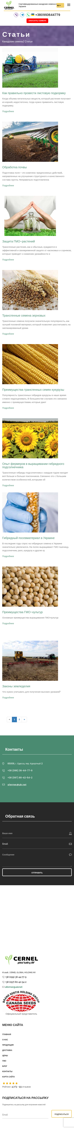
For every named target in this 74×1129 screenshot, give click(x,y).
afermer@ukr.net (17, 784)
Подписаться (62, 1114)
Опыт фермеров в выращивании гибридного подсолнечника (33, 465)
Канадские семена (12, 41)
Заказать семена (37, 20)
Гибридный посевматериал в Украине (28, 538)
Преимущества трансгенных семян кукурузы (33, 390)
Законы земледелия (16, 686)
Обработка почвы (14, 167)
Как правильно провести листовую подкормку (34, 93)
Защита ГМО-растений (18, 241)
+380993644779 (47, 15)
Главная (6, 1034)
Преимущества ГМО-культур (22, 612)
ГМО (4, 1061)
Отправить (37, 872)
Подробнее (8, 111)
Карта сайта (8, 1077)
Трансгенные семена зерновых (23, 315)
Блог (4, 1066)
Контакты (7, 1071)
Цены (5, 1056)
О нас (5, 1040)
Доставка (7, 1050)
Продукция (8, 1045)
